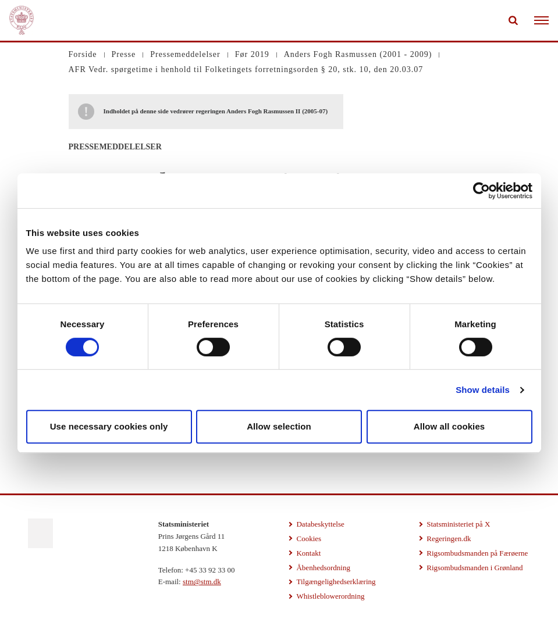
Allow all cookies (449, 426)
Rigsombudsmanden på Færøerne (477, 553)
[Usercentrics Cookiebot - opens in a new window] (481, 190)
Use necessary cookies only (109, 426)
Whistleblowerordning (330, 596)
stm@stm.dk (202, 581)
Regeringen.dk (449, 538)
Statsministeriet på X (458, 524)
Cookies (308, 538)
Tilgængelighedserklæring (335, 581)
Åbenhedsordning (323, 567)
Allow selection (279, 426)
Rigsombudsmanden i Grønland (475, 567)
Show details (483, 390)
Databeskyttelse (320, 524)
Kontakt (308, 553)
